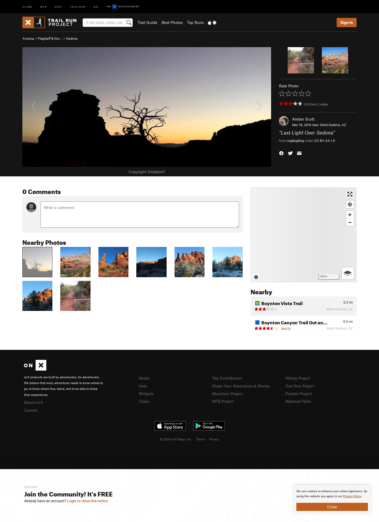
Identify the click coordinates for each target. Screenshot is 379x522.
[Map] (303, 235)
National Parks (298, 401)
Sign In (346, 22)
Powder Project (298, 393)
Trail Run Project (300, 386)
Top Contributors (227, 378)
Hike (58, 6)
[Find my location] (350, 204)
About (144, 378)
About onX (33, 402)
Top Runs (195, 22)
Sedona (72, 38)
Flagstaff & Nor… (50, 38)
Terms (200, 439)
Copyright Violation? (147, 171)
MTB (43, 6)
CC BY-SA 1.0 (324, 140)
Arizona (28, 38)
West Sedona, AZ (333, 125)
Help (143, 386)
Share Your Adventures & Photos (241, 386)
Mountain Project (227, 393)
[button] (281, 153)
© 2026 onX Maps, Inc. (176, 439)
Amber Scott (303, 119)
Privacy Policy (352, 496)
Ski (96, 6)
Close (332, 506)
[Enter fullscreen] (350, 194)
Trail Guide (147, 22)
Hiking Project (297, 378)
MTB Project (223, 401)
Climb (27, 6)
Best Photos (172, 22)
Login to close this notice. (87, 501)
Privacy (214, 439)
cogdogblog (295, 140)
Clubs (144, 401)
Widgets (146, 393)
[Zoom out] (350, 222)
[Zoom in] (350, 214)
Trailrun (78, 6)
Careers (31, 410)
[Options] (348, 273)
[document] (332, 500)
